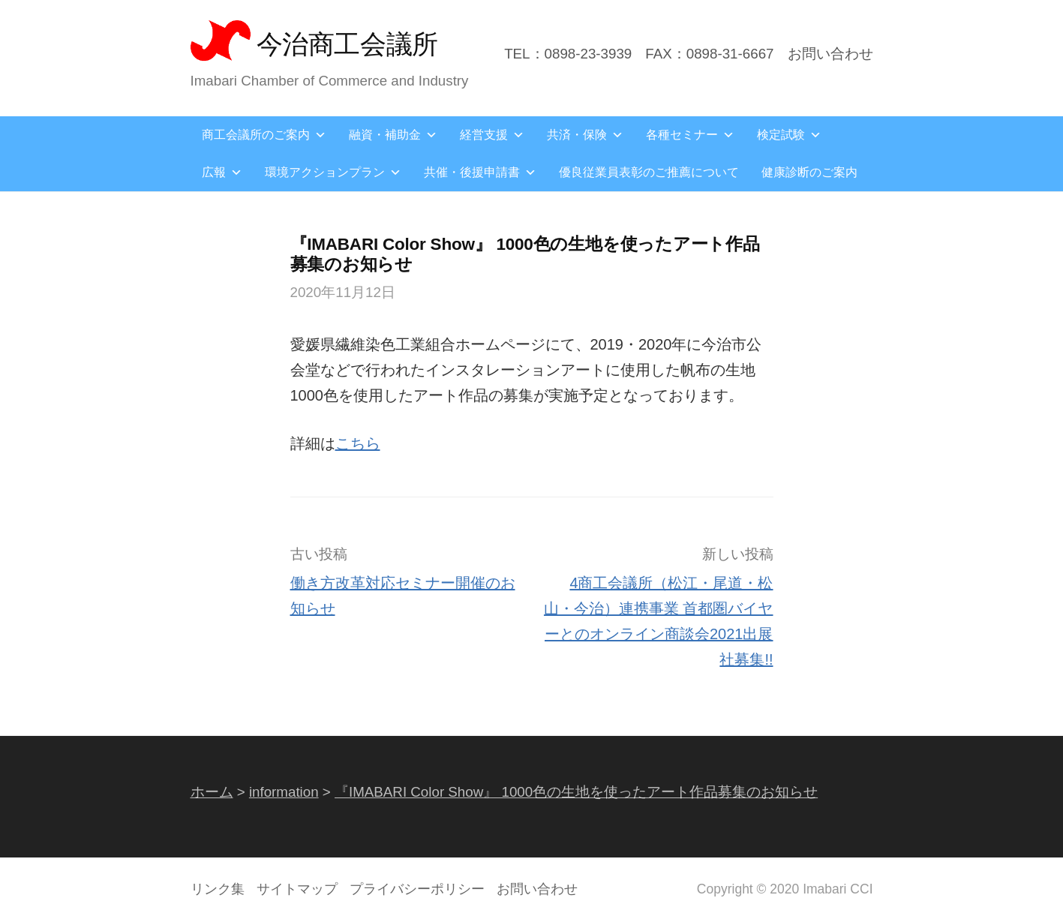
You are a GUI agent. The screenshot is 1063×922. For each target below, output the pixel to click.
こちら (357, 443)
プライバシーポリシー (417, 888)
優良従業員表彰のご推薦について (649, 172)
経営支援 (492, 134)
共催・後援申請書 (480, 172)
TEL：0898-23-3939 (568, 54)
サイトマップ (297, 888)
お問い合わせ (830, 54)
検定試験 (789, 134)
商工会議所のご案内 (264, 134)
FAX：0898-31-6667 (709, 54)
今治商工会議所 (348, 44)
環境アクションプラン (333, 172)
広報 (222, 172)
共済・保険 (585, 134)
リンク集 (218, 888)
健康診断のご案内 (809, 172)
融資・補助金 (393, 134)
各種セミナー (690, 134)
